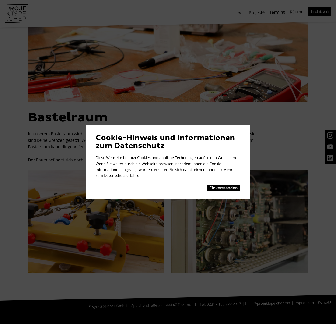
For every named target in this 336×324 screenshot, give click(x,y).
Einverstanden (224, 188)
